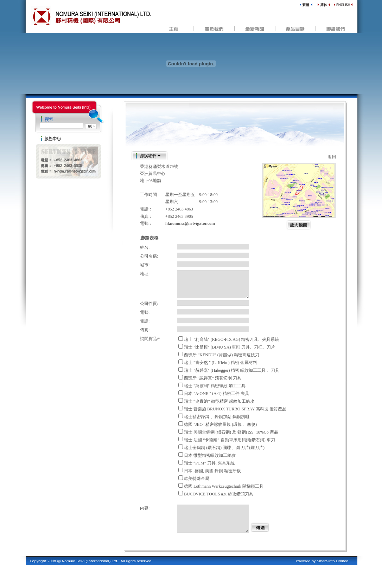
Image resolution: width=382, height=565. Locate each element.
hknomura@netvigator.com (190, 223)
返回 (332, 157)
